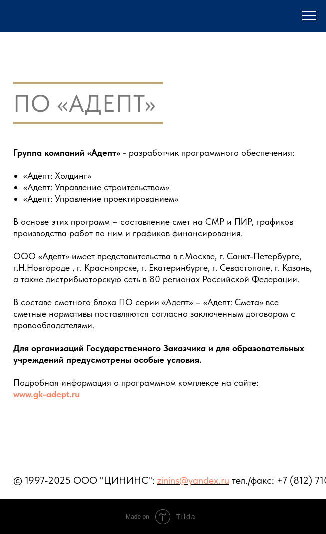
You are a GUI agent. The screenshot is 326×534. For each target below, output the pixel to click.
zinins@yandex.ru (193, 480)
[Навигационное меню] (309, 16)
